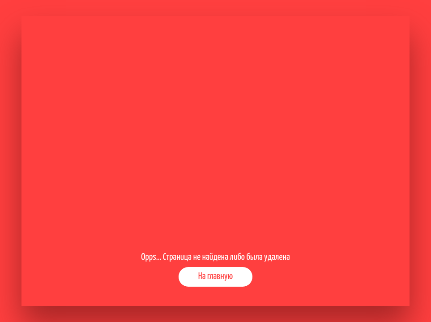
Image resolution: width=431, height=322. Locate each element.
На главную (215, 276)
